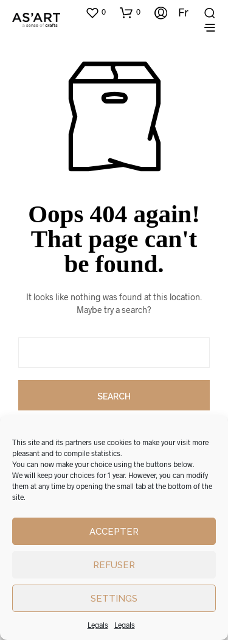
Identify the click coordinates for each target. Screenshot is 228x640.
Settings (114, 598)
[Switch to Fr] (179, 12)
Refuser (114, 565)
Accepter (114, 531)
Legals (98, 625)
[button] (95, 12)
